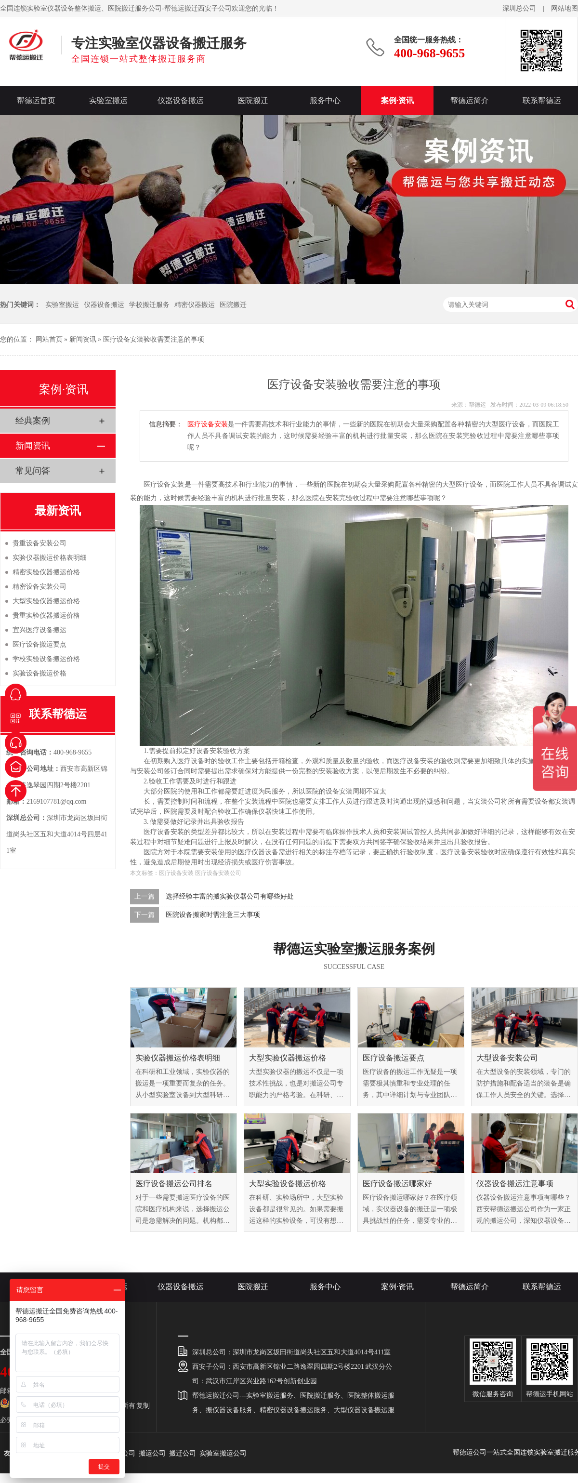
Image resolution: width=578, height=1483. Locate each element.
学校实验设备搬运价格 (46, 658)
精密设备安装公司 (39, 586)
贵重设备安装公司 (39, 543)
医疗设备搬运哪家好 (397, 1183)
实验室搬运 (108, 100)
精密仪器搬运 (194, 304)
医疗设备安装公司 (218, 873)
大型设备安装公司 (507, 1058)
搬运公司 (152, 1453)
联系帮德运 (542, 100)
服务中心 (325, 100)
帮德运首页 (36, 100)
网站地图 (564, 8)
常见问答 (32, 471)
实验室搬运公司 (223, 1453)
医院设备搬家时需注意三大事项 (213, 914)
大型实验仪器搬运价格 (287, 1058)
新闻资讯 (82, 339)
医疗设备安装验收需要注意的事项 (153, 339)
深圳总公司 (519, 8)
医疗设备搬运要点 (393, 1058)
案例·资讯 (397, 100)
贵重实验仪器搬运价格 (46, 615)
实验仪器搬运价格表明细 (177, 1058)
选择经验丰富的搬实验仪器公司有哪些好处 (230, 896)
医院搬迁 (252, 100)
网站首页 (49, 339)
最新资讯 (58, 510)
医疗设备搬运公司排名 (173, 1183)
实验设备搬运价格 (39, 673)
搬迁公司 (182, 1453)
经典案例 (32, 420)
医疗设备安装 (207, 424)
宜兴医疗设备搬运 (39, 630)
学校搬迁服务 (149, 304)
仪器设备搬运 (181, 100)
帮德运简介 (469, 100)
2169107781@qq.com (56, 801)
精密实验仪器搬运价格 (46, 572)
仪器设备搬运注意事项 (514, 1183)
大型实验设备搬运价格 (287, 1183)
